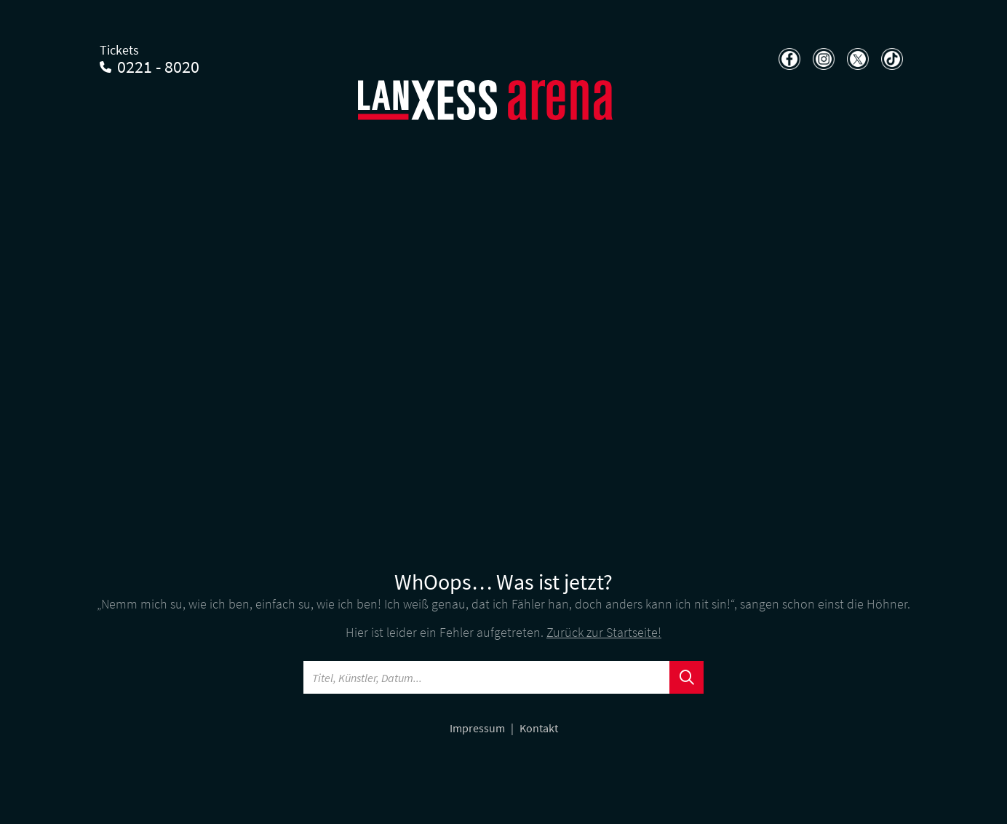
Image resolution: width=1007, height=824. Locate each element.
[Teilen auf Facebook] (788, 59)
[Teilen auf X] (856, 59)
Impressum (478, 728)
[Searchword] (486, 677)
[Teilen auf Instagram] (822, 59)
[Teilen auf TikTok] (890, 59)
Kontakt (539, 728)
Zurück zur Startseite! (603, 632)
